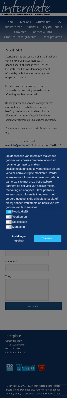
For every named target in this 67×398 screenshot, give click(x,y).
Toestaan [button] (47, 238)
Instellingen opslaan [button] (19, 238)
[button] (8, 212)
